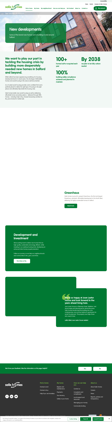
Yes (92, 370)
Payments (60, 394)
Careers (93, 392)
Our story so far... (22, 263)
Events (91, 4)
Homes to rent (44, 389)
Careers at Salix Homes (100, 4)
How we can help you (80, 386)
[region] (56, 419)
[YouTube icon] (16, 398)
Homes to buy (44, 392)
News (86, 4)
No (102, 370)
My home (60, 385)
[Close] (109, 419)
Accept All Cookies (98, 419)
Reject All (85, 419)
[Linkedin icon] (11, 398)
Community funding (79, 408)
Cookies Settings (73, 419)
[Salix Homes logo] (13, 7)
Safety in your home (63, 401)
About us (94, 385)
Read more (70, 208)
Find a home (12, 13)
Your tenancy (61, 397)
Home (6, 13)
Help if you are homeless (47, 395)
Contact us (77, 391)
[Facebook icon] (7, 398)
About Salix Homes (96, 389)
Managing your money (80, 405)
